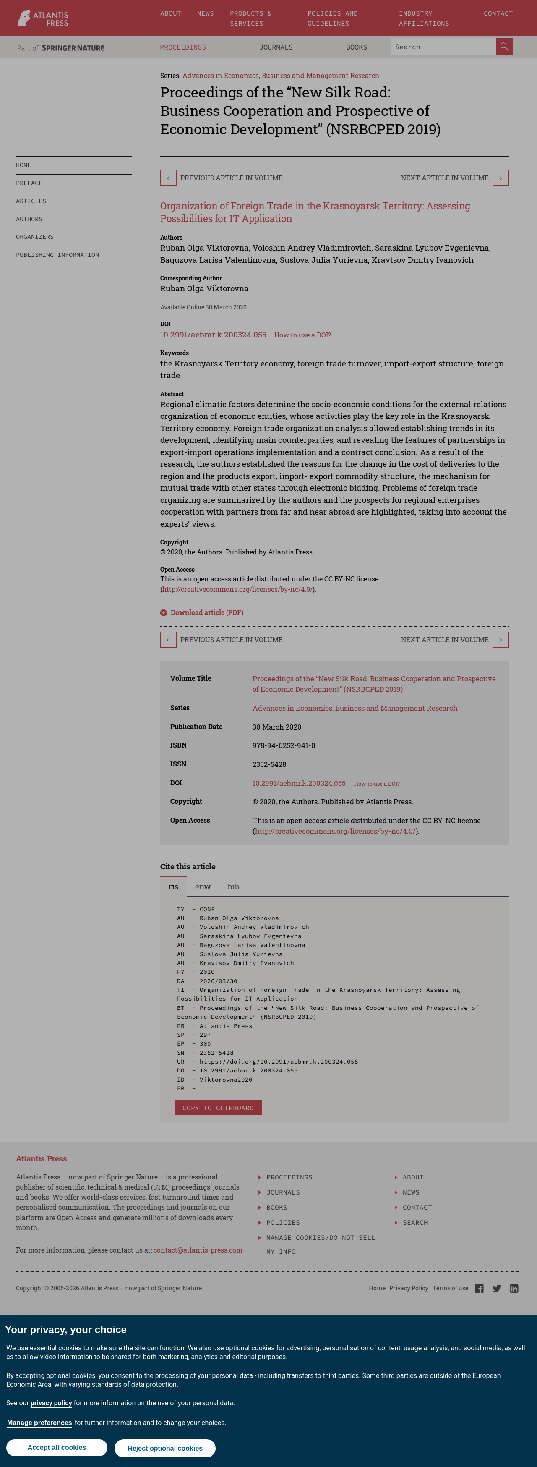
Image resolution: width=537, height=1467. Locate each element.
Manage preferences (39, 1424)
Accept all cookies (56, 1449)
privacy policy (51, 1405)
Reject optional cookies (165, 1449)
